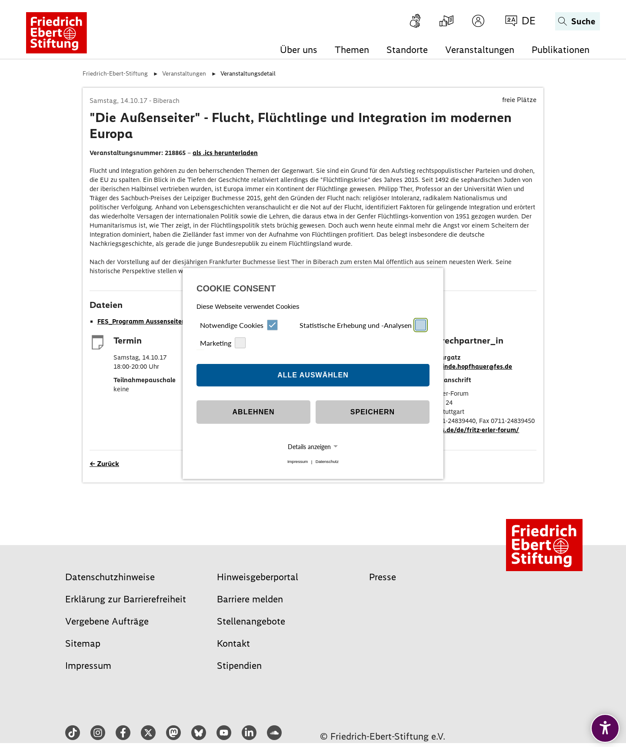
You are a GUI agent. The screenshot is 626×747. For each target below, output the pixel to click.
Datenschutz (327, 461)
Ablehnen (254, 412)
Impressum (297, 461)
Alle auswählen (313, 375)
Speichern (372, 412)
